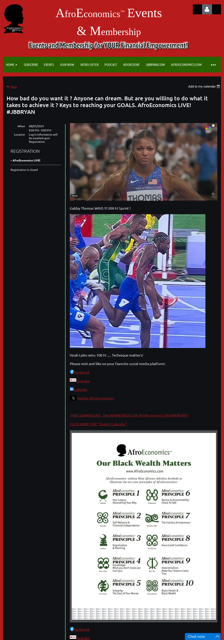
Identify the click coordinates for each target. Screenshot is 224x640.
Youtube (83, 381)
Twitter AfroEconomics (95, 398)
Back (14, 87)
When (21, 126)
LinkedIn (80, 389)
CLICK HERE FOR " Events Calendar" (99, 424)
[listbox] (204, 86)
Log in (207, 9)
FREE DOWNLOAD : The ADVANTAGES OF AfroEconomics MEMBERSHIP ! (129, 415)
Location (19, 134)
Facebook (82, 372)
